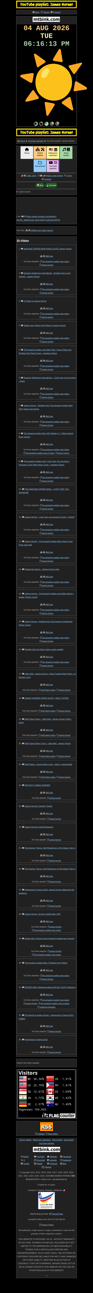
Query (69, 188)
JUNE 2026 (31, 188)
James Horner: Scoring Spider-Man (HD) (42, 927)
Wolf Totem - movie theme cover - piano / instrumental (48, 777)
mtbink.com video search (42, 243)
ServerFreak (57, 1227)
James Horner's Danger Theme (38, 819)
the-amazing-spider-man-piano (55, 274)
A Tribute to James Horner (35, 314)
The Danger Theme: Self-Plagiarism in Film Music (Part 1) (50, 861)
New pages (53, 1147)
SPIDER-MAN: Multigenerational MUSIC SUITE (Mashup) (50, 1000)
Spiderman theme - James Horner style (42, 582)
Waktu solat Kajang (54, 188)
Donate (51, 198)
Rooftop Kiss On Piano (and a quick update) (44, 662)
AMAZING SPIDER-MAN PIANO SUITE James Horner (48, 262)
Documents (69, 1153)
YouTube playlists (35, 154)
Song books (57, 1153)
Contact (47, 192)
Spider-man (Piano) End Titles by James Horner (45, 338)
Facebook (66, 1169)
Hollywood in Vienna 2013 (36, 1052)
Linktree (47, 1180)
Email (25, 1169)
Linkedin (53, 1173)
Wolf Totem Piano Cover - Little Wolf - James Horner (48, 756)
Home (22, 154)
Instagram (66, 1173)
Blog (64, 1176)
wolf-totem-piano (48, 703)
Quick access (25, 205)
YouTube (41, 1169)
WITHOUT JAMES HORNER (37, 798)
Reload (46, 12)
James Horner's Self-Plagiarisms (39, 840)
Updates (41, 1147)
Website (53, 1169)
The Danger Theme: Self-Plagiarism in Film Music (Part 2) (50, 882)
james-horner (47, 278)
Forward (56, 12)
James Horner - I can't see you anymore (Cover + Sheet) (49, 530)
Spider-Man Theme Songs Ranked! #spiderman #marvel (49, 951)
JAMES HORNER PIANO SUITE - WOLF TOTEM (46, 711)
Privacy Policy (47, 1238)
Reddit (39, 1176)
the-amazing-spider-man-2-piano (40, 466)
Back (37, 12)
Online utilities (25, 1153)
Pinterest (53, 1176)
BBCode (49, 269)
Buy (40, 198)
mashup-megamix (47, 1020)
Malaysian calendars (42, 1153)
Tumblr (26, 1176)
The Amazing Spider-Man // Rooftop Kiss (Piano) (46, 976)
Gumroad (41, 1173)
